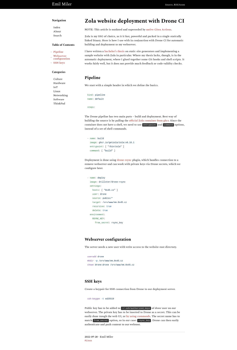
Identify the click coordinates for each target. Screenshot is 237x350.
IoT (55, 87)
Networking (60, 95)
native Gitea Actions (158, 29)
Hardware (59, 83)
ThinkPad (59, 103)
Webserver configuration (61, 57)
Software (58, 99)
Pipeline (58, 52)
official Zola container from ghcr (149, 120)
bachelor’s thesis (114, 51)
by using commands (138, 316)
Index (56, 27)
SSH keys (59, 62)
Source (169, 5)
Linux (56, 91)
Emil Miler (62, 4)
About (57, 31)
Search (57, 35)
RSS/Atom (179, 5)
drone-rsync (124, 160)
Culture (57, 79)
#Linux (88, 340)
